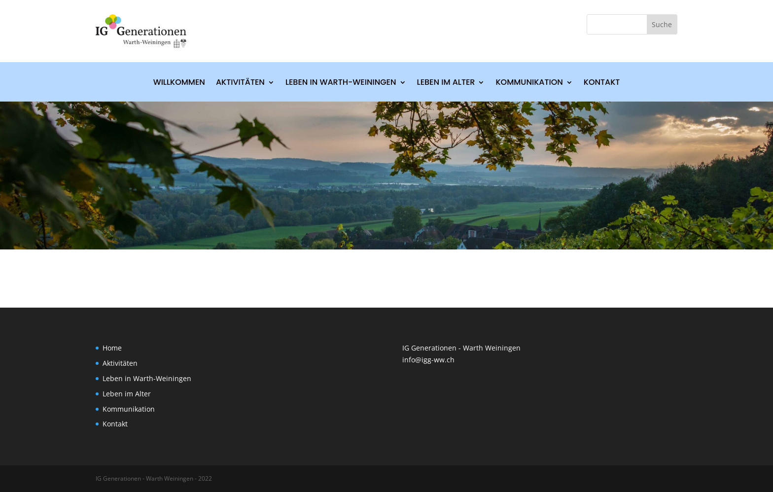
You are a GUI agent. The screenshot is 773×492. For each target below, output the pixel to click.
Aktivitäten (240, 83)
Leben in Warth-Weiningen (340, 83)
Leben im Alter (446, 83)
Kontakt (602, 83)
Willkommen (179, 83)
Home (112, 347)
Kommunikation (528, 83)
